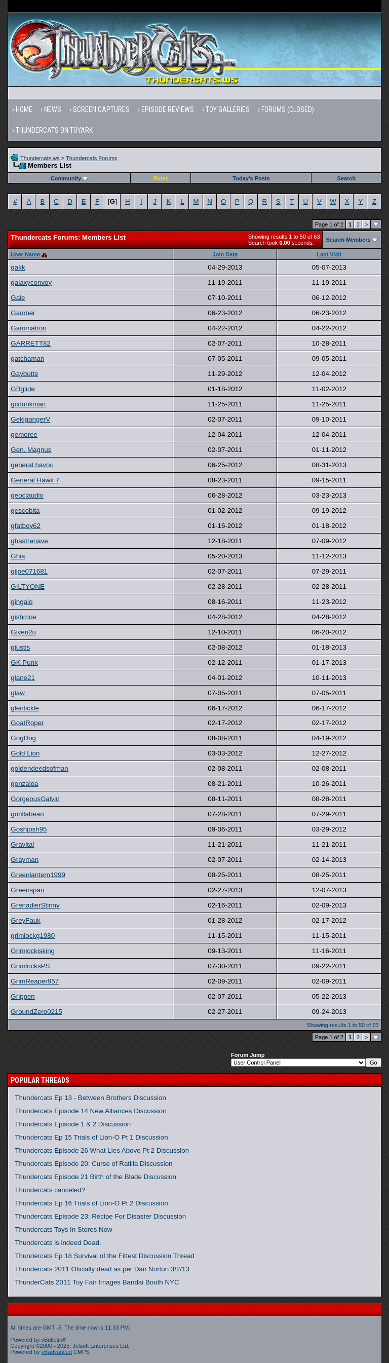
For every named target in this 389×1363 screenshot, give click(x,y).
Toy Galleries (228, 109)
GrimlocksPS (30, 966)
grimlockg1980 (33, 935)
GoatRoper (27, 723)
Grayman (24, 859)
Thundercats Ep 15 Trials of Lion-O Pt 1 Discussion (91, 1137)
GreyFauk (26, 920)
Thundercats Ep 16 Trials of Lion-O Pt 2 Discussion (91, 1203)
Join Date (225, 254)
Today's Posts (250, 178)
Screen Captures (101, 109)
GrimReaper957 (35, 981)
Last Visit (329, 254)
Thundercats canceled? (50, 1190)
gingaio (21, 601)
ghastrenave (29, 541)
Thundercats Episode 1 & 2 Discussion (73, 1124)
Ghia (18, 556)
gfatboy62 (26, 525)
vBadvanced (57, 1352)
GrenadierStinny (35, 905)
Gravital (22, 844)
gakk (18, 267)
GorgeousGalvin (35, 799)
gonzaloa (24, 783)
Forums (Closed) (287, 109)
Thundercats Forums (91, 158)
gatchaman (27, 358)
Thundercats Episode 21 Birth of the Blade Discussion (95, 1177)
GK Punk (24, 662)
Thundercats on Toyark (54, 130)
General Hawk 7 (35, 480)
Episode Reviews (167, 109)
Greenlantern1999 (38, 875)
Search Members (348, 240)
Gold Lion (25, 753)
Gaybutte (24, 373)
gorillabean (27, 814)
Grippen (22, 996)
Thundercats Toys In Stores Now (63, 1229)
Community (70, 178)
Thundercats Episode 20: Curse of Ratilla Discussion (93, 1163)
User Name (25, 254)
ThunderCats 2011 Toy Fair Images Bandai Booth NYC (97, 1282)
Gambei (22, 313)
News (52, 109)
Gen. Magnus (31, 449)
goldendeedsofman (39, 768)
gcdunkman (28, 404)
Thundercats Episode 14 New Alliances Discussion (90, 1111)
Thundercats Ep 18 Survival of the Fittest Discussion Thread (104, 1256)
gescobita (25, 510)
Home (24, 109)
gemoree (24, 434)
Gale (18, 297)
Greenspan (27, 890)
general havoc (32, 465)
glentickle (25, 708)
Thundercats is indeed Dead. (58, 1242)
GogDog (23, 738)
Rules (160, 178)
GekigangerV (30, 419)
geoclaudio (27, 495)
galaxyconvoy (31, 282)
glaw (17, 693)
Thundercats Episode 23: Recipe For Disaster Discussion (100, 1216)
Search (346, 178)
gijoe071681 (29, 571)
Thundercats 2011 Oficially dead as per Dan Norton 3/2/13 (102, 1269)
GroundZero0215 (36, 1011)
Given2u (23, 632)
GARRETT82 (31, 343)
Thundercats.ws (40, 158)
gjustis (20, 647)
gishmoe (23, 617)
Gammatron (28, 328)
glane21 (22, 678)
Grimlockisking (33, 951)
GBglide (22, 389)
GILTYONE (27, 586)
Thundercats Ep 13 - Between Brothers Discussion (90, 1098)
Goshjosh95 (29, 829)
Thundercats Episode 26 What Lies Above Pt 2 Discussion (102, 1150)
